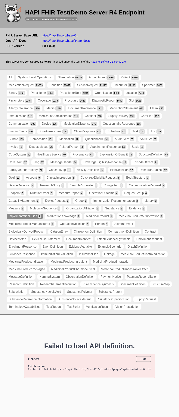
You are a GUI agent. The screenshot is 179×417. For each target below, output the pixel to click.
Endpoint (16, 193)
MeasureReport (71, 193)
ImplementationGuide (25, 216)
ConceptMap (60, 170)
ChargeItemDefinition (88, 231)
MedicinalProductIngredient (69, 261)
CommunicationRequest (147, 185)
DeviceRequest (57, 201)
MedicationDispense (80, 124)
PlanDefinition (122, 170)
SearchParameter (83, 185)
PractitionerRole (74, 93)
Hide (143, 358)
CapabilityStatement (24, 201)
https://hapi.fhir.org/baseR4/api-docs (66, 40)
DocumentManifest (78, 239)
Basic (138, 147)
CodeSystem (20, 154)
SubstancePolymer (79, 291)
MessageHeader (63, 162)
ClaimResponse (88, 131)
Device (49, 124)
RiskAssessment (53, 131)
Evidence (137, 208)
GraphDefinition (138, 246)
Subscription (17, 291)
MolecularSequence (45, 208)
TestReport (53, 306)
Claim (157, 108)
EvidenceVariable (80, 246)
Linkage (109, 254)
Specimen (152, 85)
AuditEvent (124, 139)
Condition (60, 85)
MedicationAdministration (59, 116)
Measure (16, 208)
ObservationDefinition (80, 276)
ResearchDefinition (21, 284)
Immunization (21, 116)
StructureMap (161, 284)
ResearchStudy (52, 185)
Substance (114, 208)
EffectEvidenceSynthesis (113, 239)
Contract (150, 231)
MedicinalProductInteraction (111, 261)
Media (54, 108)
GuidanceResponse (22, 254)
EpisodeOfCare (145, 162)
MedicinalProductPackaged (27, 269)
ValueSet (148, 139)
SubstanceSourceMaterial (75, 299)
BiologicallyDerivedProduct (26, 231)
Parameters (20, 101)
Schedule (116, 131)
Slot (135, 101)
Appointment (102, 77)
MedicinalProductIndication (27, 261)
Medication (69, 139)
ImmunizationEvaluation (57, 254)
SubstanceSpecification (113, 299)
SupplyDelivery (121, 116)
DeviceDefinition (21, 185)
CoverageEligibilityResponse (105, 162)
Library (150, 201)
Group (81, 201)
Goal (14, 178)
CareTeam (18, 162)
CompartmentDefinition (123, 231)
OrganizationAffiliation (82, 208)
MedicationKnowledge (63, 216)
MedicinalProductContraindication (143, 254)
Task (138, 131)
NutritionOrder (41, 193)
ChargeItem (113, 185)
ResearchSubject (154, 170)
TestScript (73, 306)
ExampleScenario (110, 246)
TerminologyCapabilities (24, 306)
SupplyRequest (145, 299)
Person (101, 224)
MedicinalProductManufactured (31, 224)
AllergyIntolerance (24, 108)
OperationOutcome (103, 193)
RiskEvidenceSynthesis (98, 284)
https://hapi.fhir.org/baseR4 (60, 35)
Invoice (16, 147)
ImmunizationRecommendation (115, 201)
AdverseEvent (123, 223)
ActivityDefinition (90, 170)
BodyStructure (137, 178)
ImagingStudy (21, 131)
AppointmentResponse (108, 147)
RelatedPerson (71, 147)
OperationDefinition (74, 224)
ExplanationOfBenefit (116, 154)
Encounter (124, 85)
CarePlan (150, 116)
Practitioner (42, 93)
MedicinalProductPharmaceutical (73, 269)
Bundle (16, 139)
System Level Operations (35, 77)
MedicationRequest (26, 85)
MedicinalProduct (99, 216)
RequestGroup (135, 193)
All (10, 77)
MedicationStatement (127, 108)
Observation (70, 77)
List (156, 131)
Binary (17, 93)
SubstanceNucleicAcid (46, 291)
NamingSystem (49, 276)
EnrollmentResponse (23, 246)
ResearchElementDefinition (58, 284)
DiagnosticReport (107, 101)
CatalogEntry (59, 231)
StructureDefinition (153, 154)
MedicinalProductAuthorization (141, 216)
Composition (42, 139)
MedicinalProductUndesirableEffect (124, 269)
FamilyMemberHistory (26, 170)
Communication (22, 124)
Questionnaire (97, 139)
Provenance (83, 154)
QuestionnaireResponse (122, 124)
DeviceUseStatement (46, 239)
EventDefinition (53, 246)
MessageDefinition (21, 276)
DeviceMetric (17, 239)
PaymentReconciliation (142, 276)
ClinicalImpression (61, 178)
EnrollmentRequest (149, 239)
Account (33, 178)
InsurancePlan (88, 254)
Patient (130, 77)
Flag (38, 162)
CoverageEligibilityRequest (100, 178)
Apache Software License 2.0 (108, 61)
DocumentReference (85, 108)
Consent (93, 116)
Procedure (75, 101)
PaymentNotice (110, 276)
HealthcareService (51, 154)
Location (135, 93)
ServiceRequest (92, 85)
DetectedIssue (41, 147)
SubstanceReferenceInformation (30, 299)
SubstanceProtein (110, 291)
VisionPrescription (127, 306)
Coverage (48, 101)
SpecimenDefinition (133, 284)
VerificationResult (98, 306)
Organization (107, 93)
